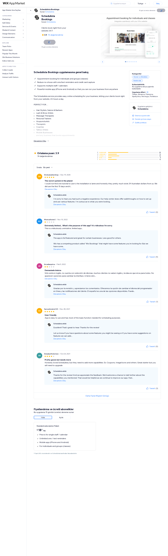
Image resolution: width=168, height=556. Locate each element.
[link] (13, 10)
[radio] (43, 417)
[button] (147, 92)
